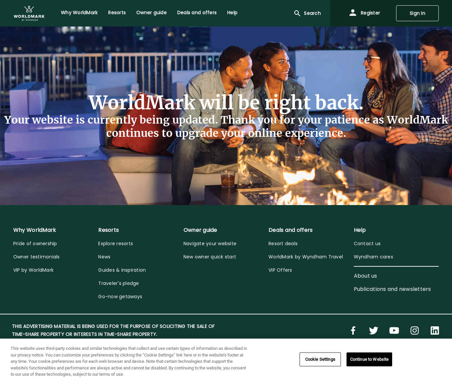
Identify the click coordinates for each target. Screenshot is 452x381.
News (104, 256)
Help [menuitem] (232, 12)
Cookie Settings (320, 359)
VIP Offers (280, 270)
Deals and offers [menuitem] (197, 12)
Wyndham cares (373, 256)
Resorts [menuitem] (117, 12)
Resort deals (283, 243)
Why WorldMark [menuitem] (79, 12)
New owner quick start (210, 256)
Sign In (417, 13)
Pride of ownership (35, 243)
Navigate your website (210, 243)
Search (307, 13)
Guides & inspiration (122, 270)
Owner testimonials (36, 256)
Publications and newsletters (392, 289)
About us (365, 276)
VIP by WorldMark (33, 270)
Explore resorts (115, 243)
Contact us (367, 243)
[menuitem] (29, 13)
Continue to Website (369, 359)
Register (364, 13)
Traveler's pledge (118, 283)
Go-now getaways (120, 296)
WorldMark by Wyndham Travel (305, 256)
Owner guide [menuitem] (151, 12)
